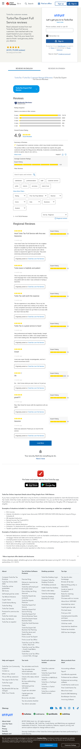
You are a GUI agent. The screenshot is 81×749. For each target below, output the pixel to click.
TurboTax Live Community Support (11, 667)
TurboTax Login (7, 683)
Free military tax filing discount (29, 591)
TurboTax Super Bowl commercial (49, 673)
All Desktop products (49, 585)
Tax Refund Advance (9, 597)
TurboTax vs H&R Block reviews (49, 678)
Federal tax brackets (68, 629)
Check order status (48, 591)
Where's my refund (8, 674)
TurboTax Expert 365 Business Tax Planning (29, 628)
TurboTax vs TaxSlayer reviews (49, 682)
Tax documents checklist (30, 701)
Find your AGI (66, 613)
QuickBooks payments (68, 674)
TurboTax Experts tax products (29, 596)
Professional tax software (69, 677)
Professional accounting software (69, 680)
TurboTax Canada (8, 608)
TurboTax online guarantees (7, 586)
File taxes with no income (69, 598)
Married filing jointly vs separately (69, 585)
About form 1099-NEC (68, 601)
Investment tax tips (67, 620)
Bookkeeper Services (68, 696)
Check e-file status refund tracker (30, 677)
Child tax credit (66, 623)
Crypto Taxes (6, 600)
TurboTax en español (9, 622)
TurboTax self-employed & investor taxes (30, 587)
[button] (19, 4)
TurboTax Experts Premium (27, 601)
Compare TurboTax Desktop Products (48, 580)
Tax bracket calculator (29, 674)
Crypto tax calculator (29, 690)
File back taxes (66, 610)
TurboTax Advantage (48, 594)
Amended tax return (68, 604)
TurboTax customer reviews (48, 669)
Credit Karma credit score (70, 685)
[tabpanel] (40, 258)
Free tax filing (26, 579)
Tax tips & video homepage (66, 577)
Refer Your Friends (8, 693)
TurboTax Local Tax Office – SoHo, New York (30, 643)
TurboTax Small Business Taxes (30, 623)
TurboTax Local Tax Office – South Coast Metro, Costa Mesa (30, 647)
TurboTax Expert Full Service (29, 605)
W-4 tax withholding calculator (28, 681)
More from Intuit (66, 691)
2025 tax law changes (68, 632)
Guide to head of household (67, 589)
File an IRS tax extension (10, 677)
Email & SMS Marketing (69, 694)
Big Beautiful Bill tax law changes (10, 689)
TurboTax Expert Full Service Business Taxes (29, 614)
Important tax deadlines (69, 626)
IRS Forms (5, 591)
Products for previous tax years (10, 612)
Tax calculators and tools (30, 666)
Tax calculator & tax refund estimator (28, 669)
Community (6, 686)
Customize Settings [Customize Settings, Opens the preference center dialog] (70, 745)
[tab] (24, 68)
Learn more (60, 22)
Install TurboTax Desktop (50, 588)
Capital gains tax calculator (27, 694)
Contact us (5, 671)
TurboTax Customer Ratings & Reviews (38, 78)
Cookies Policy (42, 738)
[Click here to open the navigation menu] (3, 3)
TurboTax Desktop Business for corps (48, 597)
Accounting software (68, 668)
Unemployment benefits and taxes (69, 616)
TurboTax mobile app (9, 616)
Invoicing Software (67, 699)
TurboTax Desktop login (50, 577)
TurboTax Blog (7, 606)
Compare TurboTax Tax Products (10, 577)
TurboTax (18, 78)
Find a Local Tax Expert (29, 637)
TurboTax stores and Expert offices (28, 632)
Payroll (63, 671)
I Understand (49, 745)
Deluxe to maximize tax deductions (30, 582)
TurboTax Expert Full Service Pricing (29, 610)
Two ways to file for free (10, 680)
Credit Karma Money (9, 603)
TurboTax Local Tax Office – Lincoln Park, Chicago (30, 654)
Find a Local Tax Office (29, 640)
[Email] (59, 30)
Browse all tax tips (67, 582)
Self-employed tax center (10, 594)
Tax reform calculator (29, 704)
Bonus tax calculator (28, 698)
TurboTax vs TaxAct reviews (48, 687)
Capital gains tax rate (68, 607)
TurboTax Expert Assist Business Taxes (29, 619)
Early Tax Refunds (8, 619)
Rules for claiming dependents (67, 594)
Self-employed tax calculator (28, 686)
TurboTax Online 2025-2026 (10, 582)
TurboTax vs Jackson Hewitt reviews (48, 691)
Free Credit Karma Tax (68, 688)
